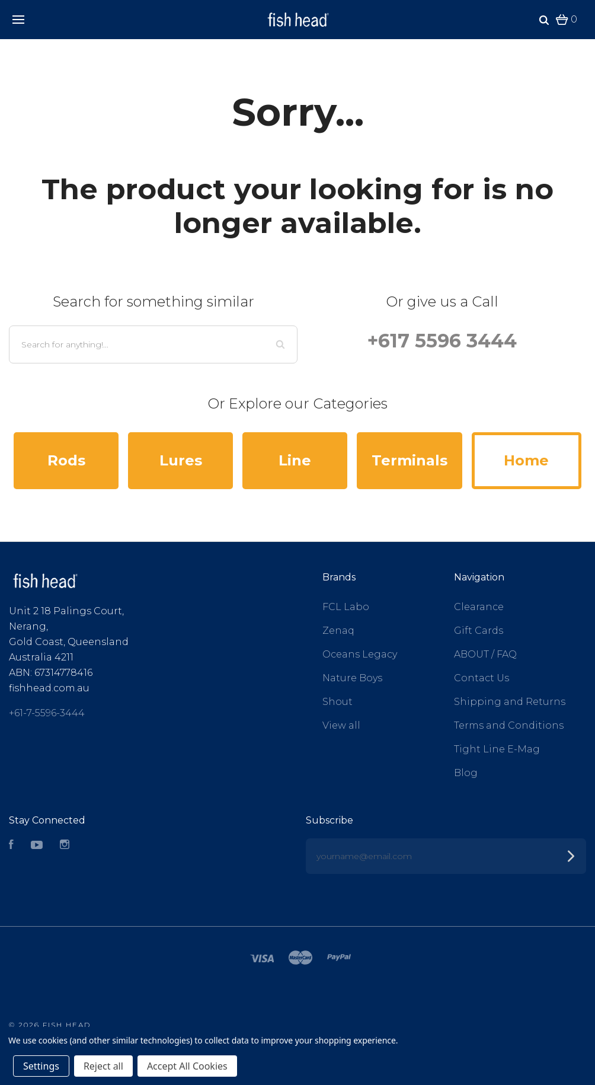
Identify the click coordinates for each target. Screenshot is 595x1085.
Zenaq (338, 630)
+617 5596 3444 (442, 340)
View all (341, 725)
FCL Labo (345, 606)
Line (295, 460)
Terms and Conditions (509, 725)
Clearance (479, 606)
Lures (180, 460)
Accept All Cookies (187, 1066)
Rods (66, 460)
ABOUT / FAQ (485, 654)
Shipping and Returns (509, 701)
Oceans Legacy (359, 654)
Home (526, 460)
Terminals (409, 460)
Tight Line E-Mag (497, 749)
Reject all (103, 1066)
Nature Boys (352, 678)
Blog (466, 772)
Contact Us (481, 678)
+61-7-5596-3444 (47, 713)
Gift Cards (478, 630)
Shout (337, 701)
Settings (41, 1066)
